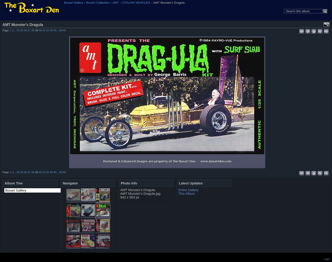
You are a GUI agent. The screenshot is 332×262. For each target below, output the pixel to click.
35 (21, 30)
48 (60, 30)
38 (32, 30)
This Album (186, 193)
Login (327, 259)
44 (54, 30)
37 (29, 30)
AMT (116, 2)
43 (51, 30)
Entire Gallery (188, 190)
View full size (326, 24)
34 (18, 30)
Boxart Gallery (73, 2)
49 (64, 30)
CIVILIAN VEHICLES (136, 2)
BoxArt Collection (97, 2)
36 (25, 30)
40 (40, 30)
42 (47, 30)
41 (43, 30)
